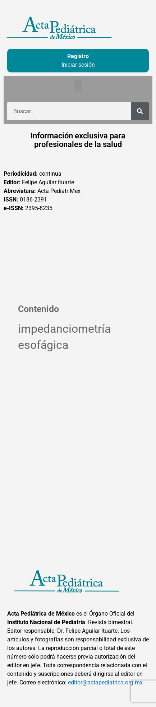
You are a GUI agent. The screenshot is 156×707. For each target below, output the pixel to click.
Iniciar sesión (78, 64)
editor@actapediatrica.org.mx (105, 682)
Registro (78, 56)
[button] (77, 85)
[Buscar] (140, 111)
